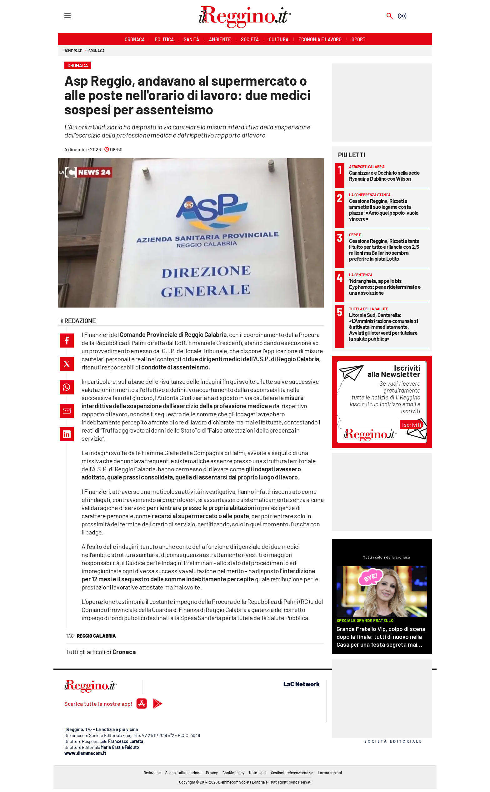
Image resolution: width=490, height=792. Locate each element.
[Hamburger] (61, 15)
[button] (67, 340)
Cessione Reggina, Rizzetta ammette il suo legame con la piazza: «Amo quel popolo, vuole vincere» (383, 210)
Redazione (152, 772)
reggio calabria (96, 636)
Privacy (212, 772)
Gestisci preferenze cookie (292, 772)
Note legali (257, 772)
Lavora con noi (330, 772)
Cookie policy (233, 772)
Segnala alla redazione (183, 772)
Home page (72, 50)
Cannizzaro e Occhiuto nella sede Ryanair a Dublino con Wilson (384, 175)
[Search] (390, 16)
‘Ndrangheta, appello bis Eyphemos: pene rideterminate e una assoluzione (384, 287)
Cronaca (96, 50)
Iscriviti (411, 424)
